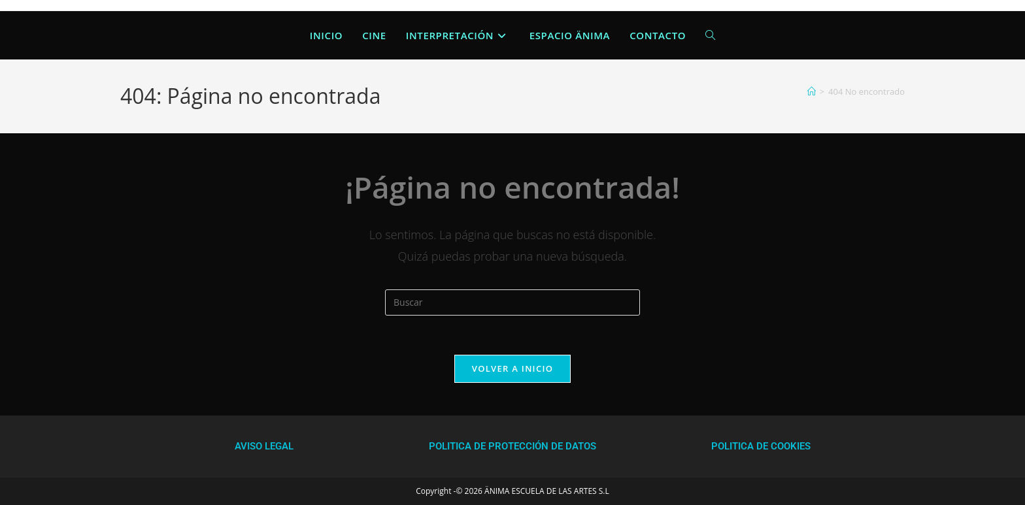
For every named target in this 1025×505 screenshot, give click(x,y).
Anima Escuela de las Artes (97, 35)
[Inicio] (811, 91)
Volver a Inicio (512, 368)
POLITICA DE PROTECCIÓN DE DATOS (512, 446)
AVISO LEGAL (264, 446)
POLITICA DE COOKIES (761, 446)
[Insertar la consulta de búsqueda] (512, 302)
